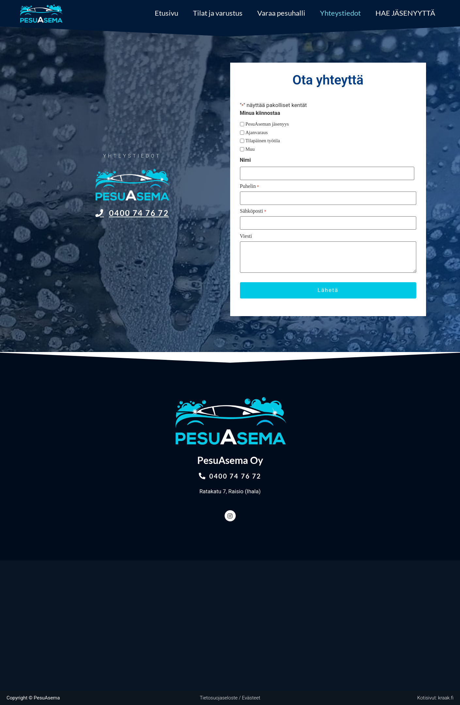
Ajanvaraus (257, 132)
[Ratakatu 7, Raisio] (230, 625)
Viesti (246, 236)
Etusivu (166, 12)
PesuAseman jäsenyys (267, 124)
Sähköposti (253, 211)
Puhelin (249, 186)
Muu (250, 149)
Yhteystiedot (340, 12)
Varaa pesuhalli (281, 12)
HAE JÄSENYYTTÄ (405, 12)
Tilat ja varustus (218, 12)
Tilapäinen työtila (263, 140)
